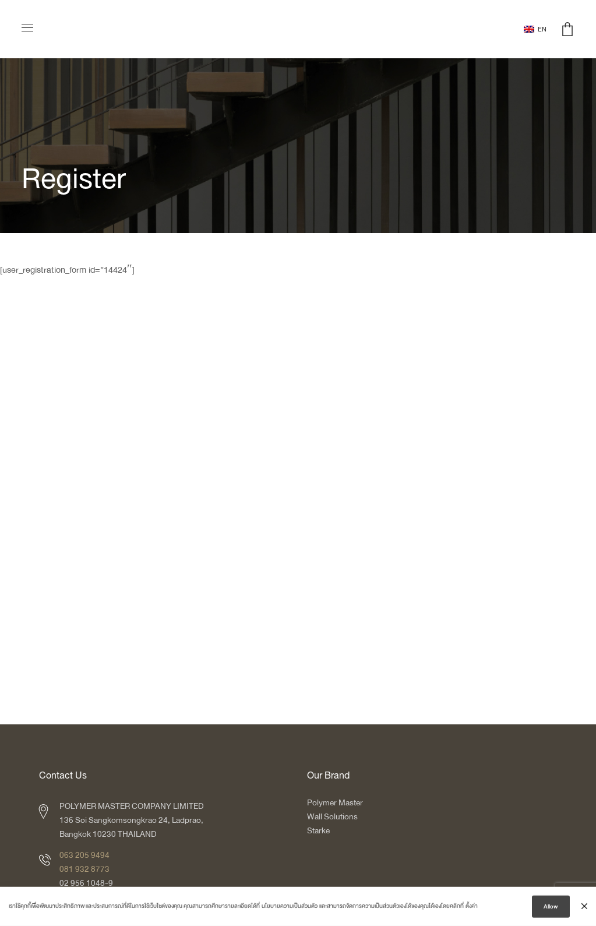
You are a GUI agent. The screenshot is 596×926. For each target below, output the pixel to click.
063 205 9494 (84, 855)
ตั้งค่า (471, 908)
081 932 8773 (84, 869)
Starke (319, 830)
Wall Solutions (332, 816)
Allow (551, 908)
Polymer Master (335, 802)
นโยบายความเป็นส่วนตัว (290, 908)
